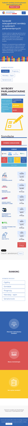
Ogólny (7, 282)
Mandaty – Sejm (8, 75)
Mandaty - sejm (10, 295)
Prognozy (15, 71)
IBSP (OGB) (10, 153)
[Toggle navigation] (24, 12)
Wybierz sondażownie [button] (11, 143)
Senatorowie (6, 80)
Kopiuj (21, 253)
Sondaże (5, 71)
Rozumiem (9, 423)
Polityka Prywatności (18, 423)
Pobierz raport (14, 7)
